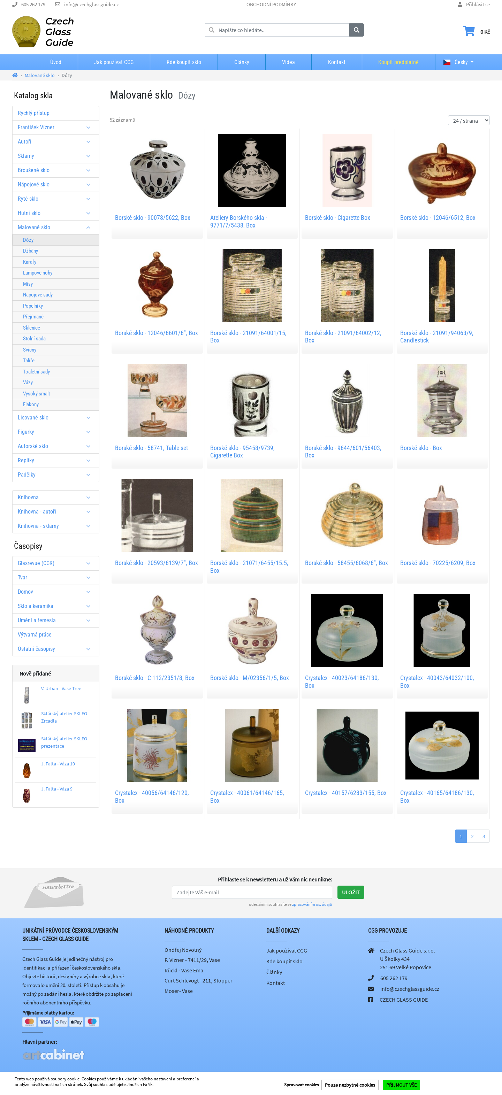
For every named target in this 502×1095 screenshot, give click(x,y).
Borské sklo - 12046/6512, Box (438, 217)
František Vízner (57, 127)
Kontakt (336, 62)
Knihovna (57, 497)
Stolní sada (34, 339)
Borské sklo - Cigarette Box (337, 217)
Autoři (57, 141)
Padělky (57, 474)
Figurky (57, 432)
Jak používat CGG (114, 62)
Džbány (30, 251)
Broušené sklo (57, 170)
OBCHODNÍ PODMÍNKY (271, 4)
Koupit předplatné (398, 62)
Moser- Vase (179, 990)
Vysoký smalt (36, 394)
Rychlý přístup (34, 113)
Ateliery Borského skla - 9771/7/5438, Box (238, 221)
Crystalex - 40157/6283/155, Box (346, 792)
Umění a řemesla (57, 620)
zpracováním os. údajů (312, 904)
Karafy (29, 262)
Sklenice (31, 328)
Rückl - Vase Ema (184, 970)
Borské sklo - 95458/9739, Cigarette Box (242, 451)
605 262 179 (33, 4)
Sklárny (57, 156)
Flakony (31, 404)
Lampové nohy (37, 273)
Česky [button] (455, 62)
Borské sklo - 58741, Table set (151, 448)
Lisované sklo (57, 417)
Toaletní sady (36, 372)
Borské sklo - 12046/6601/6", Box (156, 333)
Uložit (351, 892)
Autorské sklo (57, 446)
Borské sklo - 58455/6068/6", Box (346, 562)
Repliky (57, 460)
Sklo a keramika (57, 606)
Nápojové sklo (57, 184)
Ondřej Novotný (183, 949)
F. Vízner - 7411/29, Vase (192, 959)
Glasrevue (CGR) (57, 563)
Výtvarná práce (35, 634)
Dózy (28, 240)
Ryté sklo (57, 198)
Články (241, 62)
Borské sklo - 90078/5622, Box (152, 217)
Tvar (57, 577)
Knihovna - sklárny (57, 526)
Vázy (28, 382)
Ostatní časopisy (57, 649)
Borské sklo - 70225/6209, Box (438, 562)
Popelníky (33, 306)
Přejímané (33, 317)
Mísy (28, 284)
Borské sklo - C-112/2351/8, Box (155, 677)
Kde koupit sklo (184, 62)
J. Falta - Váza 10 (58, 764)
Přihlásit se (478, 4)
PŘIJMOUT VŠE (401, 1085)
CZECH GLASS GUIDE (404, 999)
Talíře (29, 360)
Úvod (55, 62)
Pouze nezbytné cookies (350, 1085)
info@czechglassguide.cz (91, 4)
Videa (288, 62)
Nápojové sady (38, 295)
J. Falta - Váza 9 (57, 789)
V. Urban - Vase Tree (61, 688)
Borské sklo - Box (421, 448)
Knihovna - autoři (57, 511)
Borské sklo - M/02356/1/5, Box (249, 677)
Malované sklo (57, 227)
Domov (57, 591)
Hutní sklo (57, 213)
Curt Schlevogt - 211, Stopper (199, 980)
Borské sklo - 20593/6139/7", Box (156, 562)
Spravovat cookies (301, 1085)
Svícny (29, 350)
